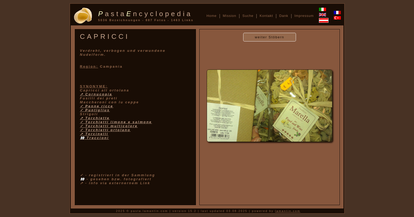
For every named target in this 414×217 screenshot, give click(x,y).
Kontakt (266, 16)
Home (211, 16)
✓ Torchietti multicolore (109, 126)
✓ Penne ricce (97, 106)
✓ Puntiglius (95, 110)
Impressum (304, 16)
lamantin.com (287, 211)
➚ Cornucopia (96, 94)
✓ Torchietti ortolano (105, 130)
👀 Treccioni (94, 138)
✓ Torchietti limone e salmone (116, 122)
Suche (247, 16)
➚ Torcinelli (94, 134)
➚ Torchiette (95, 118)
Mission (229, 16)
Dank (283, 16)
